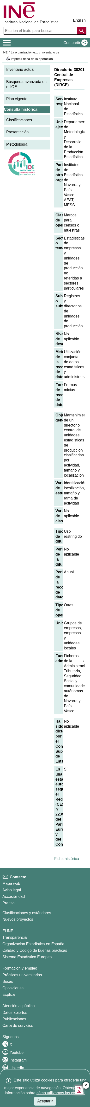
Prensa (8, 903)
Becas (7, 981)
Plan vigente (16, 99)
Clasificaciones (19, 120)
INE (4, 52)
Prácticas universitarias (22, 975)
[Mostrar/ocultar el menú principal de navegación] (6, 43)
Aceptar (45, 1101)
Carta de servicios (17, 1025)
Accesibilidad (13, 896)
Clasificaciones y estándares (26, 913)
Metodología (16, 144)
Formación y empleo (19, 968)
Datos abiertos (14, 1012)
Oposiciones (13, 988)
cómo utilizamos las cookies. (60, 1093)
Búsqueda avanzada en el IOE (26, 84)
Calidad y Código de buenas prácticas (34, 950)
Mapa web (11, 883)
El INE (7, 931)
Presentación (17, 132)
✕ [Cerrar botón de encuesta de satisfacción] (86, 1085)
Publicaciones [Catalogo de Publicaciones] (14, 1019)
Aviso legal (11, 890)
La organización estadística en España (37, 52)
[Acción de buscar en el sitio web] (81, 31)
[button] (74, 43)
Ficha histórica (66, 859)
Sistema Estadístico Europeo (27, 957)
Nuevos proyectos (17, 919)
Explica (8, 994)
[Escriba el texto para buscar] (41, 31)
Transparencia (14, 937)
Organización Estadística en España (33, 944)
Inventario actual (20, 69)
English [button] (79, 20)
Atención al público (18, 1006)
